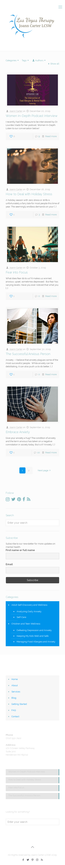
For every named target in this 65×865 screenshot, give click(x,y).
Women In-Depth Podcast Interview (32, 116)
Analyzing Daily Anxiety (29, 611)
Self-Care (21, 617)
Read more (51, 136)
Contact (15, 716)
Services (15, 691)
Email (9, 564)
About (14, 685)
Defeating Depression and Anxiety (34, 630)
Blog (13, 698)
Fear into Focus (17, 272)
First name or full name (20, 550)
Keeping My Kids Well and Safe (33, 636)
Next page (44, 470)
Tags (26, 60)
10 (38, 452)
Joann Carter (15, 111)
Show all (53, 63)
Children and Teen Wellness (25, 623)
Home (14, 679)
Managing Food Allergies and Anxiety (36, 641)
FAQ (13, 710)
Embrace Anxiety (18, 432)
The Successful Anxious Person (28, 354)
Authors (39, 60)
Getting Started (19, 704)
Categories (13, 60)
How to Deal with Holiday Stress (29, 194)
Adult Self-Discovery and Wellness (29, 605)
